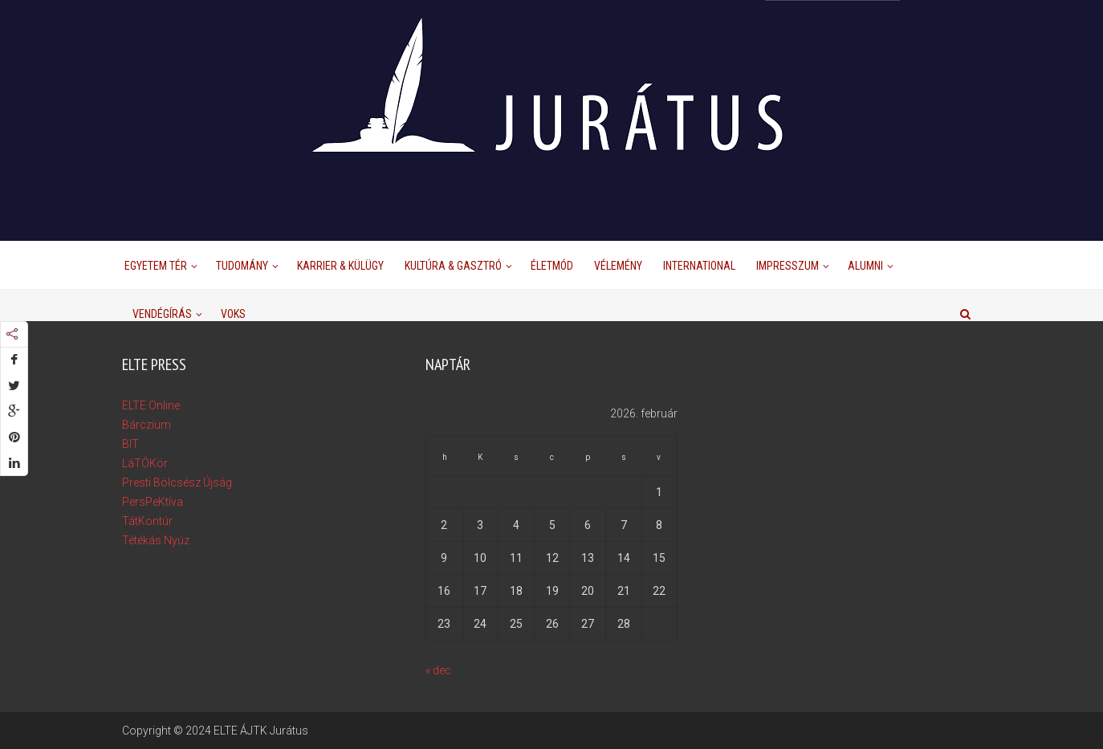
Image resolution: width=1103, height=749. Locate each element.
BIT (130, 444)
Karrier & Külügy (340, 265)
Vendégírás (162, 313)
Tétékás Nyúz (155, 540)
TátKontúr (147, 521)
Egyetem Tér (155, 265)
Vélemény (618, 265)
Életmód (552, 265)
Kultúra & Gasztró (453, 265)
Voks (233, 313)
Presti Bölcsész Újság (177, 482)
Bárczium (146, 424)
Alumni (865, 265)
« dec (438, 670)
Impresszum (787, 265)
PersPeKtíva (152, 501)
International (699, 265)
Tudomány (242, 265)
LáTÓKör (145, 463)
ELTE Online (151, 405)
